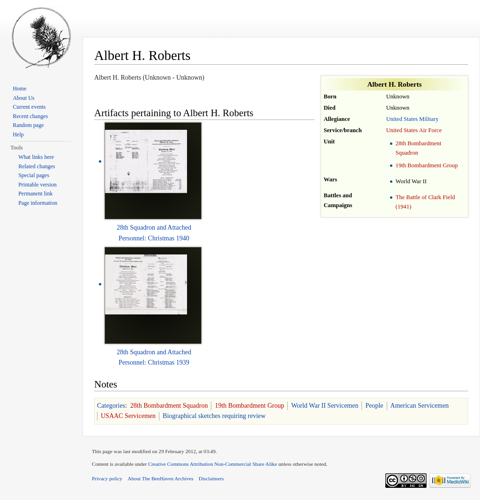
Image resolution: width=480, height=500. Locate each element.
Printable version (37, 184)
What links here (36, 157)
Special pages (33, 175)
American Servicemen (419, 405)
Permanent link (35, 193)
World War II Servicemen (324, 405)
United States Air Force (414, 130)
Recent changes (30, 116)
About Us (23, 98)
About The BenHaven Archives (161, 478)
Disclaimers (211, 478)
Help (18, 134)
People (374, 405)
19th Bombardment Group (427, 165)
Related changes (36, 166)
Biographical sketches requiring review (214, 415)
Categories (111, 405)
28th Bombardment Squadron (169, 405)
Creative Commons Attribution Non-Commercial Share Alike (212, 464)
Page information (37, 203)
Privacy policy (107, 478)
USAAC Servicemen (128, 415)
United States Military (412, 119)
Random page (28, 125)
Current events (29, 107)
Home (19, 88)
